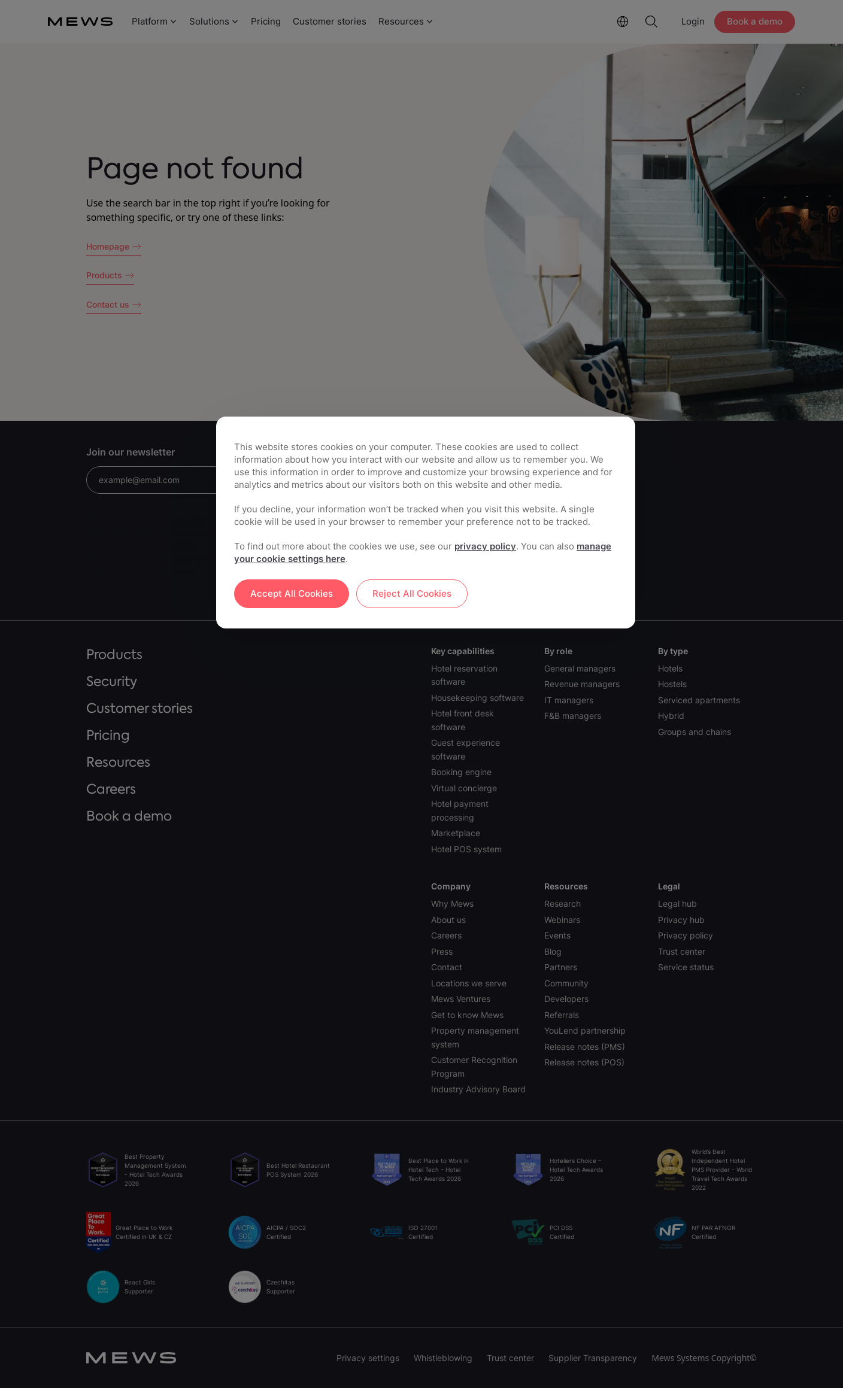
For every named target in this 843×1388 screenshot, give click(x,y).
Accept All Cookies (291, 593)
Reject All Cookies (411, 593)
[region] (425, 523)
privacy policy (485, 546)
